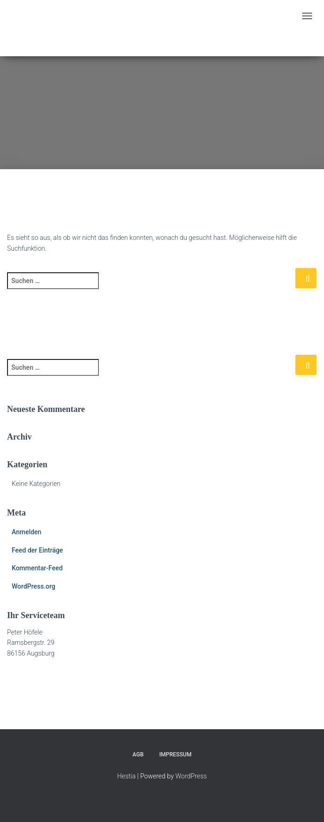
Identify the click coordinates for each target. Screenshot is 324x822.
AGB (138, 754)
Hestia (126, 776)
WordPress (191, 776)
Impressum (175, 754)
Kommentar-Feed (37, 568)
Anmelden (26, 532)
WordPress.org (33, 586)
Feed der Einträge (37, 550)
